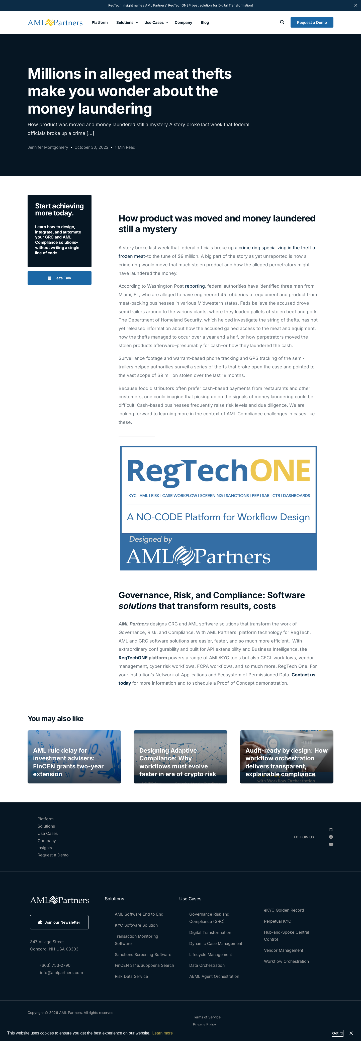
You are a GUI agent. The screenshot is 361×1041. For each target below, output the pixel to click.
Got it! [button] (337, 1033)
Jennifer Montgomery (48, 147)
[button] (60, 278)
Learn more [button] (162, 1033)
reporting (195, 286)
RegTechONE (133, 657)
